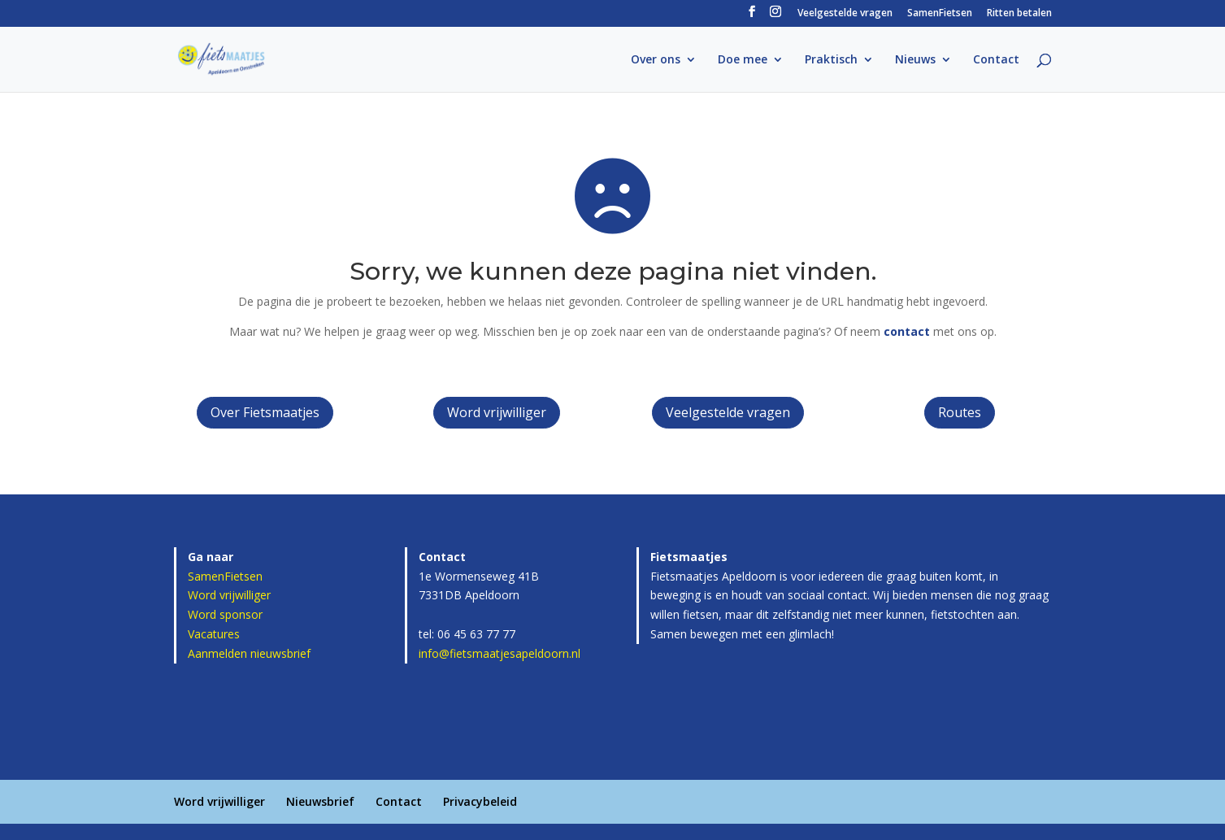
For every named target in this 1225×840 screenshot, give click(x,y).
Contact (996, 60)
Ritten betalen (1019, 14)
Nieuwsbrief (320, 801)
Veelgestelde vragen (845, 14)
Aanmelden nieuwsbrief (249, 653)
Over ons (655, 60)
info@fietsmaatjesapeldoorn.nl (499, 653)
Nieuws (915, 60)
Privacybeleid (480, 801)
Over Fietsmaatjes (265, 412)
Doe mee (742, 60)
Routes (959, 412)
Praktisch (831, 60)
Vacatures (214, 634)
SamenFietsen (939, 14)
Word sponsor (225, 614)
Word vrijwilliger (496, 412)
